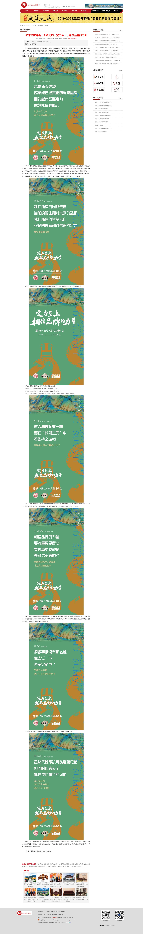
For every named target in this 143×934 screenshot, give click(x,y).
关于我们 (107, 925)
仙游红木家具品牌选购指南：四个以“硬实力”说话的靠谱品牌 (30, 884)
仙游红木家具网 (30, 25)
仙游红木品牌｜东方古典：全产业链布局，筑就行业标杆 (43, 899)
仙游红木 (55, 917)
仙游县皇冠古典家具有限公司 (102, 118)
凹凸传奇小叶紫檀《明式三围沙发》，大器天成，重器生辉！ (69, 899)
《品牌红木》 (95, 10)
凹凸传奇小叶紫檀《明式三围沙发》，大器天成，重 (107, 60)
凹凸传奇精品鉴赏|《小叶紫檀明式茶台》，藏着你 (107, 47)
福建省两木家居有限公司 (101, 131)
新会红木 (57, 7)
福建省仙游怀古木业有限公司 (102, 112)
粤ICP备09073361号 (71, 920)
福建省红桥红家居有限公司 (101, 108)
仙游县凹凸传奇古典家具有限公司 (103, 105)
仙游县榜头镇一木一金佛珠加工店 (103, 128)
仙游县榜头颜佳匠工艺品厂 (101, 122)
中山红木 (52, 7)
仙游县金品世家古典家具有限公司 (103, 115)
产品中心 (36, 10)
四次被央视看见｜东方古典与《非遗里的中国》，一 (107, 50)
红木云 (116, 10)
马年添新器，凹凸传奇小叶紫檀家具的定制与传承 (107, 64)
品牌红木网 (47, 5)
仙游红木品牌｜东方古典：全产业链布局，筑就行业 (107, 54)
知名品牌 (46, 10)
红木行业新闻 (38, 25)
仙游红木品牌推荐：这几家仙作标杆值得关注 (106, 44)
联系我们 (113, 925)
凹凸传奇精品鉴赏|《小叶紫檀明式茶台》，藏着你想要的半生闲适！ (82, 884)
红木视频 (74, 10)
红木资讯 (65, 10)
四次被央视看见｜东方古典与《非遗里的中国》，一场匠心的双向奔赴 (30, 899)
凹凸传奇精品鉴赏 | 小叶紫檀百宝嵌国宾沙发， (106, 57)
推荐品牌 (55, 10)
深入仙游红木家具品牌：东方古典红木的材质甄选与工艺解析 (43, 884)
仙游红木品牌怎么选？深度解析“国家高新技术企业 (107, 41)
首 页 (26, 10)
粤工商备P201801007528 (60, 920)
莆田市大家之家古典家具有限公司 (103, 102)
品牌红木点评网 (105, 11)
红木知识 (84, 10)
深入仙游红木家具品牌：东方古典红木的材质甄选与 (107, 37)
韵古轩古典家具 (99, 125)
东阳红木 (46, 7)
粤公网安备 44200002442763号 (47, 920)
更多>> (120, 30)
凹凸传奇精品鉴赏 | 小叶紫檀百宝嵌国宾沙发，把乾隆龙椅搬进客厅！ (56, 899)
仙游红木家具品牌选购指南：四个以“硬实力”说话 (107, 34)
